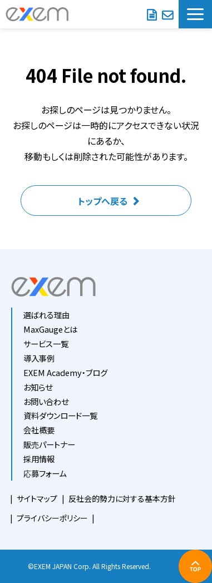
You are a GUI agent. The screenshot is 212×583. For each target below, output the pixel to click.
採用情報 (39, 459)
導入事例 (39, 358)
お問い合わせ (167, 14)
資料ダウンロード (151, 14)
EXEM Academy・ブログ (65, 372)
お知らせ (37, 387)
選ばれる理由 (46, 314)
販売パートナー (49, 444)
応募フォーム (44, 473)
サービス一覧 (45, 343)
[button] (195, 14)
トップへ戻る (102, 200)
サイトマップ (37, 498)
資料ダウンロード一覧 (60, 415)
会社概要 (39, 430)
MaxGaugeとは (50, 329)
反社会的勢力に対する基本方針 (122, 498)
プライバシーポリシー (52, 517)
